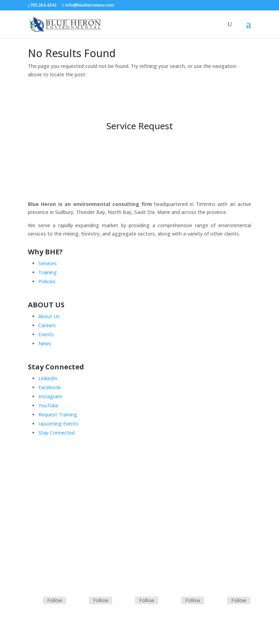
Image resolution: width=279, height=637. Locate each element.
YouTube (48, 405)
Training (47, 272)
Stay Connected (56, 432)
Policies (46, 281)
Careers (47, 325)
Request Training (57, 414)
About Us (49, 316)
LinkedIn (47, 378)
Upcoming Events (58, 423)
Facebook (49, 387)
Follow (54, 600)
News (44, 343)
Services (47, 263)
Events (46, 334)
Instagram (50, 396)
